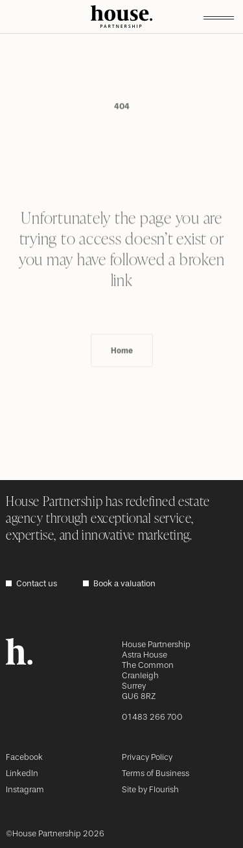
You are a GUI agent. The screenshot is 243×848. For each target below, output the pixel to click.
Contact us (36, 583)
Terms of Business (155, 773)
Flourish (164, 789)
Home (122, 371)
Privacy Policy (147, 757)
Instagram (25, 789)
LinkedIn (22, 773)
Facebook (24, 757)
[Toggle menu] (218, 17)
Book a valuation (124, 583)
